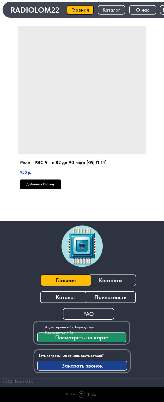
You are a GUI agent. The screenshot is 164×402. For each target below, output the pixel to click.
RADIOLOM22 (34, 10)
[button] (82, 366)
